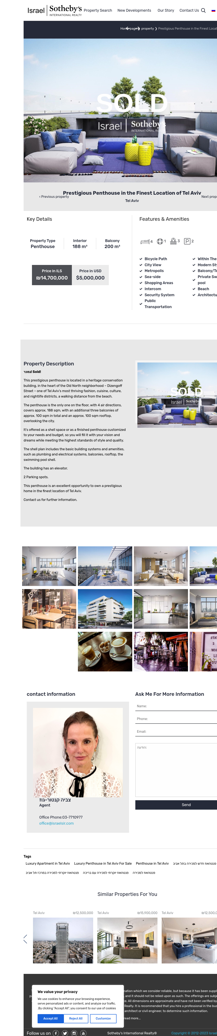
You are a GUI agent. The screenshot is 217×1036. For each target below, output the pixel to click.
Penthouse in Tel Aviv (128, 863)
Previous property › (30, 197)
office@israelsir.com (33, 823)
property (124, 28)
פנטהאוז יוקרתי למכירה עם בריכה (82, 873)
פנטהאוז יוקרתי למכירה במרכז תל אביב (28, 873)
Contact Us (165, 10)
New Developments (110, 10)
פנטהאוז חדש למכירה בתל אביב (171, 863)
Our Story (142, 10)
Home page (105, 28)
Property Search (74, 10)
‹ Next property (189, 197)
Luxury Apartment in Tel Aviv (24, 863)
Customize (79, 1018)
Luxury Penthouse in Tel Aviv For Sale (79, 863)
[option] (168, 937)
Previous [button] (204, 938)
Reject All (52, 1018)
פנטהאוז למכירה (120, 873)
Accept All (27, 1018)
